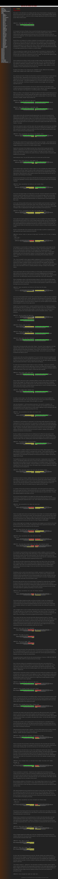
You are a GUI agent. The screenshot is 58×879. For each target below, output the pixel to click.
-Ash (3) (4, 31)
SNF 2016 (2, 50)
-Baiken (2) (4, 43)
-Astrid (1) (4, 32)
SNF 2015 (2, 49)
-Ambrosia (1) (5, 25)
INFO (24, 6)
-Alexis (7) (4, 23)
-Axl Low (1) (4, 36)
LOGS (32, 6)
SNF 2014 (2, 48)
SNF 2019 (2, 53)
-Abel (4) (4, 14)
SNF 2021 (2, 55)
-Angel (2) (4, 27)
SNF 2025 (2, 58)
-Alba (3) (4, 22)
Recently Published (4, 62)
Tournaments (3, 59)
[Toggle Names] (16, 10)
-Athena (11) (5, 33)
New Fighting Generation (5, 11)
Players (2, 13)
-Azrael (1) (4, 42)
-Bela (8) (4, 45)
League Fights (3, 10)
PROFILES (29, 6)
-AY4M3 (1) (4, 37)
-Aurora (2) (4, 34)
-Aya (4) (4, 38)
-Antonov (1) (5, 29)
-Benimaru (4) (5, 46)
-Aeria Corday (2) (5, 17)
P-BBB (2, 12)
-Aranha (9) (4, 30)
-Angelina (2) (5, 28)
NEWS (22, 6)
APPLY (27, 6)
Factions (2, 8)
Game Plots (3, 9)
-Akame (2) (4, 19)
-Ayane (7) (4, 41)
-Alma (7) (4, 24)
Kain (14, 8)
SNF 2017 (2, 51)
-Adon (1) (4, 16)
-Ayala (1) (4, 39)
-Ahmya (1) (4, 18)
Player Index (3, 61)
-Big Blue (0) (4, 47)
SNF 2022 (2, 56)
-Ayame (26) (5, 40)
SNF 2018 (2, 52)
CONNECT (35, 6)
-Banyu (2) (4, 44)
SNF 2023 (2, 57)
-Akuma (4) (4, 20)
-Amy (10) (4, 26)
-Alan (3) (4, 21)
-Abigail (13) (4, 15)
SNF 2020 (2, 54)
